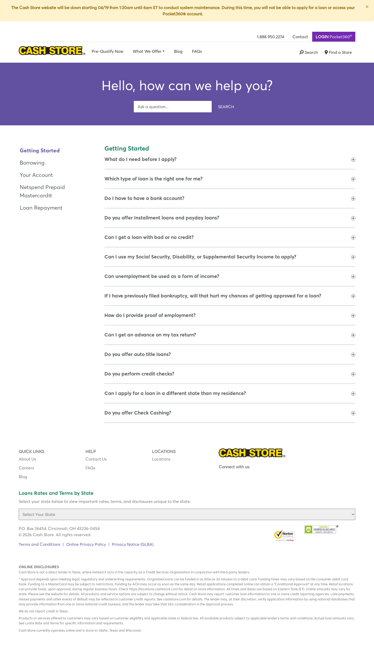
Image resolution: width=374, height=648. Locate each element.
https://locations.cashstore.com (153, 589)
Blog (178, 51)
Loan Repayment (41, 207)
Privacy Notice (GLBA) (132, 544)
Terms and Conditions (39, 544)
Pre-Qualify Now (107, 51)
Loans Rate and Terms (42, 623)
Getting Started (40, 150)
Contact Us (96, 459)
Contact (300, 36)
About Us (27, 459)
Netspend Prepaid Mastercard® (42, 191)
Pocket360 (334, 36)
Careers (26, 467)
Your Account (36, 175)
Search (226, 106)
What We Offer (147, 51)
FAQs (197, 51)
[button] (140, 159)
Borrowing (32, 162)
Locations (161, 459)
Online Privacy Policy (86, 544)
